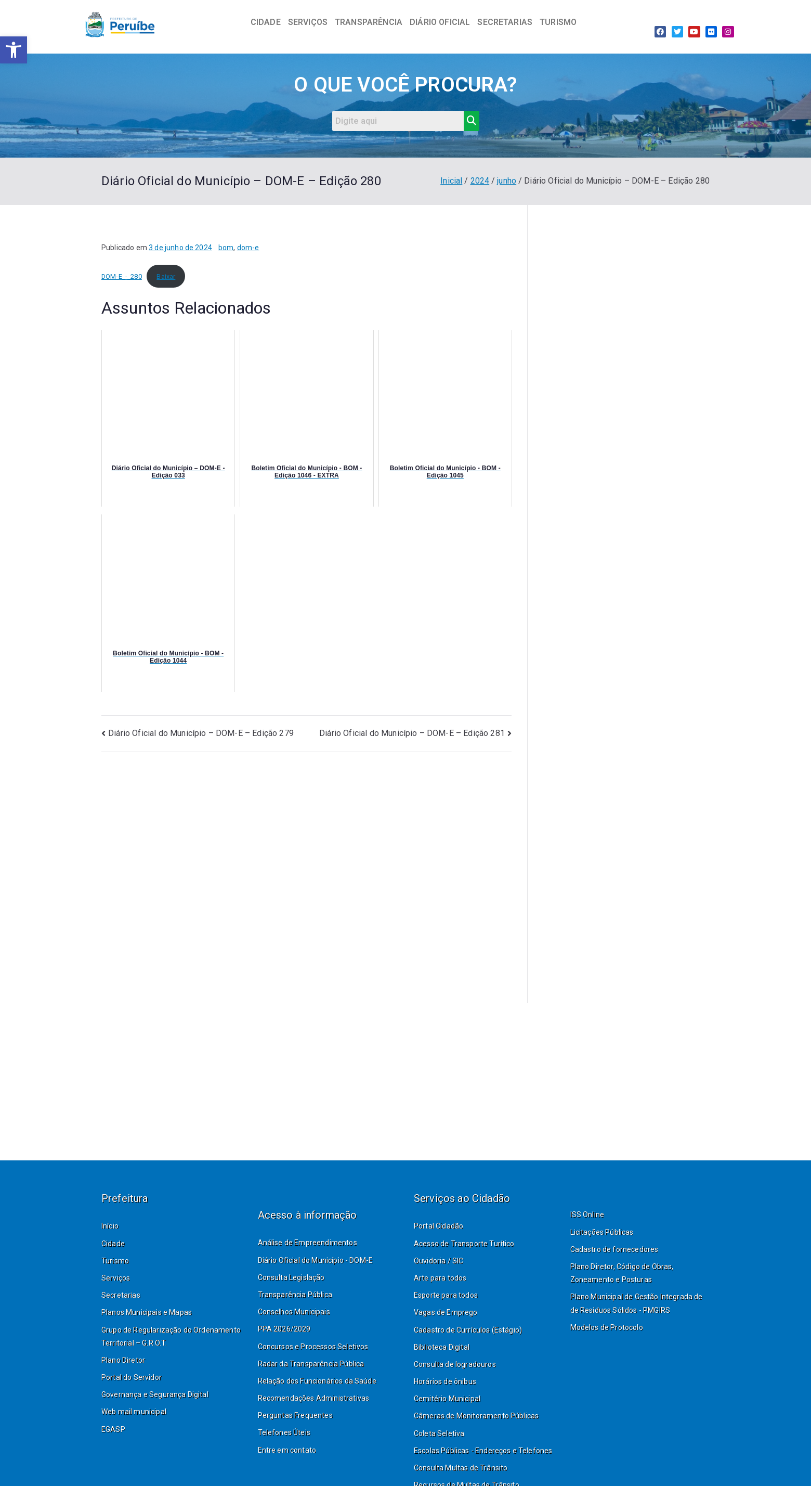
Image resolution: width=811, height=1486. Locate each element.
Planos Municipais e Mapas (146, 1312)
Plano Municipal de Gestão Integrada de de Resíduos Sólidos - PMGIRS (636, 1303)
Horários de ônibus (445, 1381)
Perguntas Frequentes (295, 1415)
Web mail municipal (133, 1411)
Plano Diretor (123, 1360)
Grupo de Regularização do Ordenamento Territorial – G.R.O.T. (171, 1336)
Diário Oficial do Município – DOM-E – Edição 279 (201, 733)
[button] (13, 49)
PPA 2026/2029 (284, 1329)
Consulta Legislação (291, 1277)
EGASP (113, 1429)
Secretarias (120, 1295)
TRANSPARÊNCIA (368, 22)
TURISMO (558, 22)
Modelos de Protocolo (606, 1327)
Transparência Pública (295, 1294)
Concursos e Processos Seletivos (313, 1346)
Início (110, 1226)
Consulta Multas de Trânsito (460, 1468)
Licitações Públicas (602, 1232)
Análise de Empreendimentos (307, 1242)
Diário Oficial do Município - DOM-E (315, 1260)
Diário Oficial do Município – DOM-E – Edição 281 (412, 733)
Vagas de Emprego (446, 1312)
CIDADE (266, 22)
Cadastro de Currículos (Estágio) (468, 1330)
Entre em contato (287, 1450)
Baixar (165, 276)
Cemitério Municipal (447, 1398)
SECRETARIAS (504, 22)
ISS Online (587, 1214)
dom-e (248, 247)
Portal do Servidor (131, 1377)
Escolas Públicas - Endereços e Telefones (483, 1450)
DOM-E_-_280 (121, 276)
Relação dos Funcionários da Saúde (317, 1381)
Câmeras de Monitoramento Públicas (476, 1416)
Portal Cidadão (438, 1226)
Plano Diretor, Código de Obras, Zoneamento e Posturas (622, 1273)
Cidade (113, 1243)
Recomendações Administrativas (314, 1398)
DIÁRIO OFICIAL (440, 22)
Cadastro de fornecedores (614, 1249)
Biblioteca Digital (441, 1347)
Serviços (115, 1278)
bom (225, 247)
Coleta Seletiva (439, 1433)
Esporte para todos (446, 1295)
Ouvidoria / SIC (438, 1261)
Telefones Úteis (284, 1432)
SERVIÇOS (308, 22)
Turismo (115, 1261)
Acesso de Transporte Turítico (464, 1243)
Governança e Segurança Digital (154, 1394)
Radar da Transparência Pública (311, 1364)
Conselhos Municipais (294, 1312)
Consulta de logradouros (455, 1364)
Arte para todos (440, 1278)
